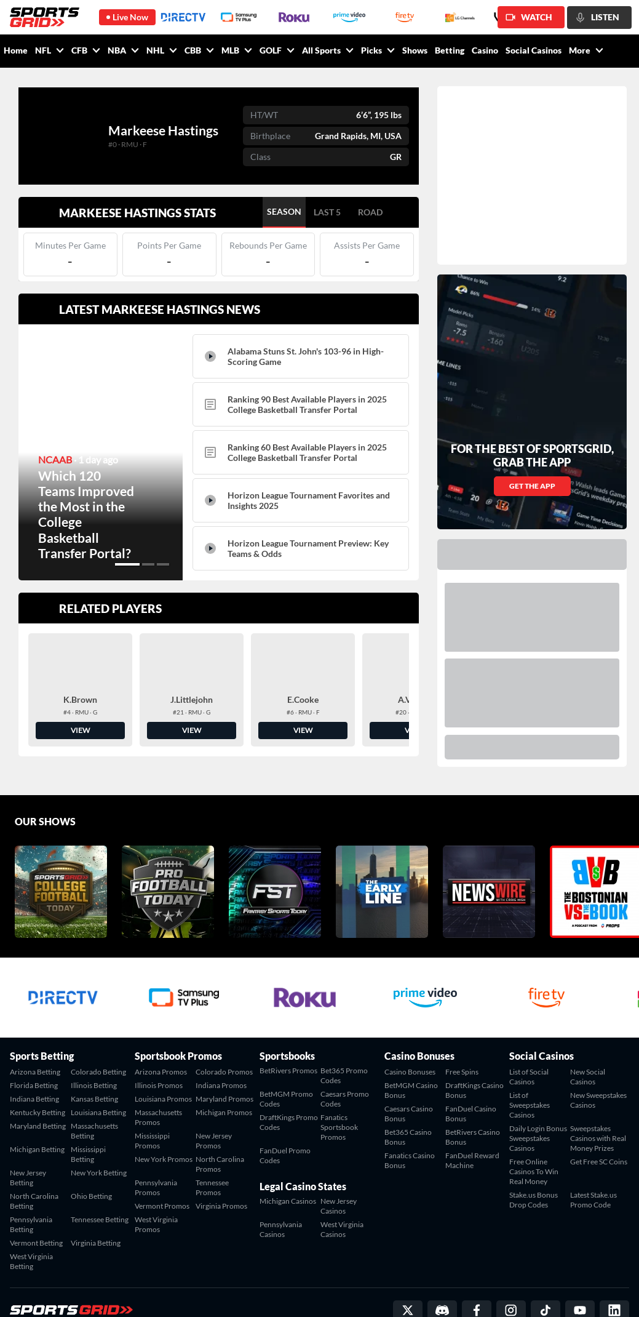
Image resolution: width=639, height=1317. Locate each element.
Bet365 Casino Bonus (408, 1098)
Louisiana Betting (98, 1073)
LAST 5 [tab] (327, 212)
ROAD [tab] (370, 212)
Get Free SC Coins (598, 1122)
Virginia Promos (221, 1167)
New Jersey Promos (214, 1101)
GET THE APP (532, 379)
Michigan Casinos (288, 1162)
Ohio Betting (91, 1157)
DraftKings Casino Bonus (474, 1051)
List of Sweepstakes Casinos (529, 1066)
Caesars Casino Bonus (408, 1074)
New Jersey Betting (28, 1138)
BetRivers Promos (288, 1031)
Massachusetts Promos (158, 1078)
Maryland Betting (38, 1087)
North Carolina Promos (220, 1125)
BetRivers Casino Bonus (472, 1098)
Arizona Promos (161, 1033)
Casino (485, 50)
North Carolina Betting (34, 1162)
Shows (414, 50)
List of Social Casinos (529, 1037)
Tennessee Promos (212, 1148)
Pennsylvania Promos (156, 1148)
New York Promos (163, 1120)
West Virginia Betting (31, 1222)
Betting (449, 50)
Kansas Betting (94, 1060)
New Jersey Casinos (338, 1167)
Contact (499, 1293)
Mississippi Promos (152, 1101)
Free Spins (461, 1033)
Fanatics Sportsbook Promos (339, 1088)
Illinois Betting (94, 1046)
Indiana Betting (34, 1060)
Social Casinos (534, 50)
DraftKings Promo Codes (289, 1083)
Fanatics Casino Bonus (409, 1121)
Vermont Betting (36, 1204)
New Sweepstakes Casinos (598, 1061)
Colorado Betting (98, 1033)
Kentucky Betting (37, 1073)
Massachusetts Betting (94, 1092)
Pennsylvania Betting (31, 1185)
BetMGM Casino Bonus (411, 1051)
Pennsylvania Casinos (281, 1190)
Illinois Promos (159, 1046)
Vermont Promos (162, 1167)
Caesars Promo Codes (344, 1060)
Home (16, 50)
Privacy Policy (606, 1293)
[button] (127, 564)
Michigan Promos (224, 1073)
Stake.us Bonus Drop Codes (533, 1161)
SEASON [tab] (284, 211)
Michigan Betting (37, 1110)
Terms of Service (548, 1293)
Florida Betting (34, 1046)
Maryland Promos (224, 1060)
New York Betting (99, 1134)
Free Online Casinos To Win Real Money (533, 1132)
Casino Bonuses (409, 1033)
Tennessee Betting (100, 1180)
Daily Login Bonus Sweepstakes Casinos (538, 1099)
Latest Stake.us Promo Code (593, 1161)
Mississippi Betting (88, 1115)
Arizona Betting (35, 1033)
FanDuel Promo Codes (285, 1116)
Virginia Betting (96, 1204)
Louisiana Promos (163, 1060)
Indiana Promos (221, 1046)
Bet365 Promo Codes (344, 1036)
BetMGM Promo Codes (286, 1060)
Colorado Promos (224, 1033)
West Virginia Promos (156, 1185)
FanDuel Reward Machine (472, 1121)
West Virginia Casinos (341, 1190)
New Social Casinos (587, 1037)
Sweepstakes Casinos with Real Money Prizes (598, 1099)
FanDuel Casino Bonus (470, 1074)
